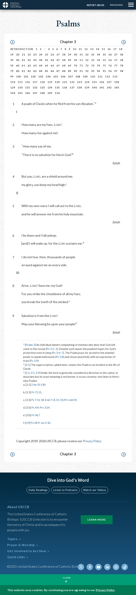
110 (92, 76)
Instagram (116, 566)
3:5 (33, 372)
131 (27, 87)
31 (81, 54)
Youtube (99, 566)
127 (109, 81)
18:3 (44, 399)
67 (58, 65)
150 (57, 92)
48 (64, 60)
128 (116, 81)
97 (116, 70)
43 (35, 60)
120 (57, 81)
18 (120, 49)
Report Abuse (94, 5)
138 (79, 87)
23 (35, 54)
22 (29, 54)
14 (97, 49)
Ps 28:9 (35, 422)
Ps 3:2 (50, 348)
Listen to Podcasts (65, 489)
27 (58, 54)
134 (49, 87)
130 (20, 87)
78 (121, 65)
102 (33, 76)
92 (87, 70)
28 (64, 54)
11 (80, 49)
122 (72, 81)
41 (23, 60)
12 (86, 49)
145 (20, 92)
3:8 (28, 414)
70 (75, 65)
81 (23, 70)
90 (75, 70)
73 (93, 65)
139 (86, 87)
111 (100, 76)
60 (17, 65)
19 (12, 54)
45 (46, 60)
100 (18, 76)
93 (93, 70)
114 (12, 81)
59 (12, 65)
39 (12, 60)
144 (12, 92)
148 (42, 92)
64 (40, 65)
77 (116, 65)
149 (49, 92)
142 (109, 87)
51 (81, 60)
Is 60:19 (75, 399)
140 (94, 87)
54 (98, 60)
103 (40, 76)
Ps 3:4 (56, 352)
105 (55, 76)
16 (109, 49)
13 (92, 49)
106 (63, 76)
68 (64, 65)
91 (81, 70)
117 (35, 81)
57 (116, 60)
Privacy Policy (92, 440)
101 (26, 76)
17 (115, 49)
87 (58, 70)
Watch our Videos (94, 489)
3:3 (28, 372)
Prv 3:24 (45, 407)
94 (98, 70)
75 (104, 65)
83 (35, 70)
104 (48, 76)
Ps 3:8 (59, 356)
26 (52, 54)
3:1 (28, 364)
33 (93, 54)
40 (17, 60)
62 (29, 65)
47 (58, 60)
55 (104, 60)
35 (104, 54)
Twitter (82, 566)
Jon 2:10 (46, 422)
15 (103, 49)
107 (70, 76)
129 (12, 87)
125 (94, 81)
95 (104, 70)
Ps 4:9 (35, 407)
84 (40, 70)
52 (87, 60)
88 (64, 70)
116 (27, 81)
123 (79, 81)
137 (72, 87)
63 (35, 65)
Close (67, 577)
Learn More (96, 518)
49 (69, 60)
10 (74, 49)
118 (42, 81)
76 (110, 65)
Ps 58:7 (36, 414)
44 (40, 60)
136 (64, 87)
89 (69, 70)
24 (40, 54)
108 (77, 76)
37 (116, 54)
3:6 (28, 407)
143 (116, 87)
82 (29, 70)
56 (110, 60)
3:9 (37, 372)
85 (46, 70)
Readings (116, 5)
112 (107, 76)
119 (49, 81)
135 (57, 87)
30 (75, 54)
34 (98, 54)
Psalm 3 (30, 344)
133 (42, 87)
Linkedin (108, 566)
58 (121, 60)
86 (52, 70)
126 (101, 81)
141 (101, 87)
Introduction (21, 49)
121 (64, 81)
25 (46, 54)
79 (12, 70)
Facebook (91, 566)
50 (75, 60)
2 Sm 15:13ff (39, 384)
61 (23, 65)
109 (85, 76)
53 (93, 60)
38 (121, 54)
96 (110, 70)
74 (98, 65)
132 (35, 87)
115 (20, 81)
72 (87, 65)
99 (12, 76)
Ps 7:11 (36, 399)
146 (27, 92)
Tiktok (125, 566)
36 (110, 54)
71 (81, 65)
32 (87, 54)
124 (86, 81)
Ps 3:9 (34, 360)
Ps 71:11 (37, 392)
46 (52, 60)
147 (35, 92)
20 (17, 54)
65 (46, 65)
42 (29, 60)
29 (69, 54)
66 (52, 65)
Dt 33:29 (63, 399)
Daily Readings (39, 489)
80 (17, 70)
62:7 (51, 399)
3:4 (28, 399)
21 (23, 54)
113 (114, 76)
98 (121, 70)
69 (69, 65)
